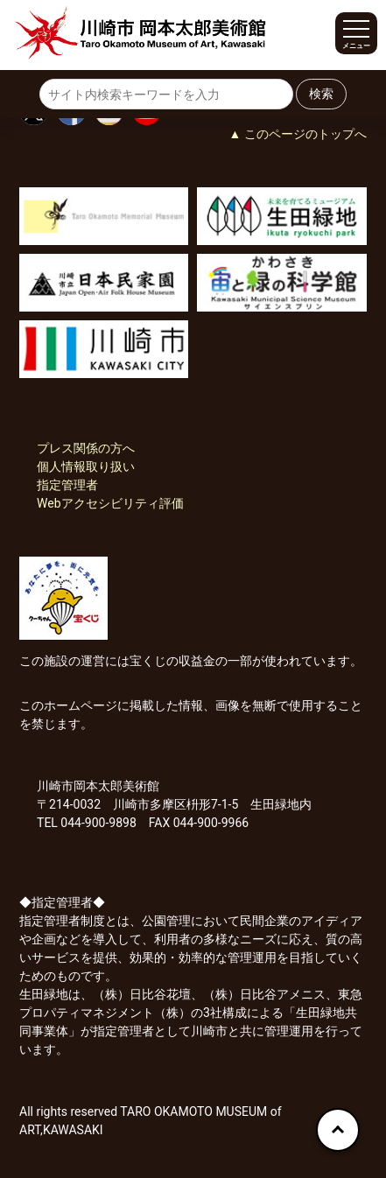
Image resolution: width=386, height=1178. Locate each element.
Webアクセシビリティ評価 (110, 503)
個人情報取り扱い (86, 466)
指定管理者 (67, 485)
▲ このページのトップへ (298, 134)
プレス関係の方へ (86, 448)
